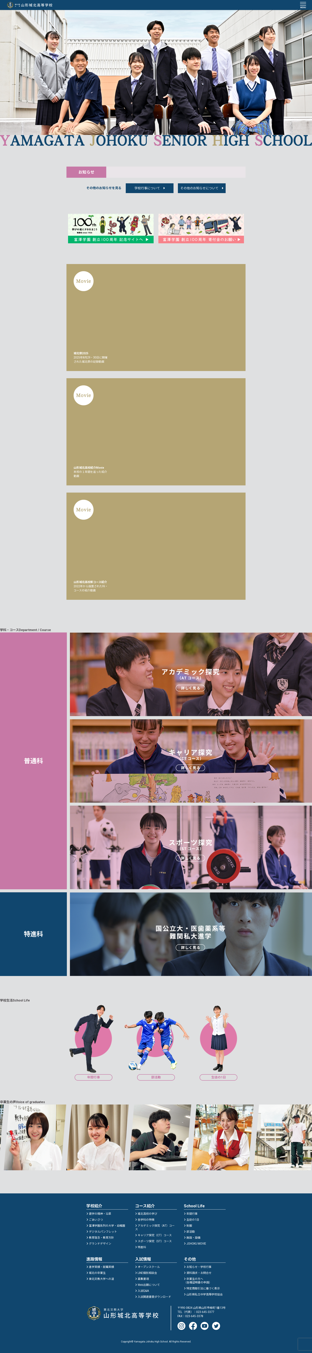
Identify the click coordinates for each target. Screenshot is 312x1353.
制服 (189, 1225)
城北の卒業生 (97, 1272)
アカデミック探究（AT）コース (155, 1227)
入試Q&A (143, 1290)
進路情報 (94, 1259)
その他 (190, 1259)
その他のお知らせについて (199, 188)
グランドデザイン (100, 1243)
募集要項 (143, 1278)
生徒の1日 (192, 1219)
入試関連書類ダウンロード (154, 1296)
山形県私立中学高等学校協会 (204, 1294)
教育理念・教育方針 (101, 1237)
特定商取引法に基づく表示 (203, 1288)
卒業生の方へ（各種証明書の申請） (198, 1280)
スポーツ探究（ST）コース (155, 1241)
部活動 (190, 1231)
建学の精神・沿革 (100, 1213)
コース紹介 (145, 1206)
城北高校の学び (147, 1213)
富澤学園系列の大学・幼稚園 (107, 1225)
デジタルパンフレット (103, 1231)
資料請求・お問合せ (199, 1272)
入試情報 (143, 1259)
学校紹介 (94, 1206)
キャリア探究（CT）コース (155, 1235)
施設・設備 (193, 1237)
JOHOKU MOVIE (196, 1243)
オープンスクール (149, 1267)
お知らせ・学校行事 (199, 1267)
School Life (194, 1206)
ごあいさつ (96, 1219)
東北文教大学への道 (101, 1278)
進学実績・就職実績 (101, 1267)
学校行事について (147, 188)
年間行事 (192, 1213)
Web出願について (149, 1284)
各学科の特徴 (146, 1219)
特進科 (142, 1247)
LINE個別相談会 (147, 1272)
